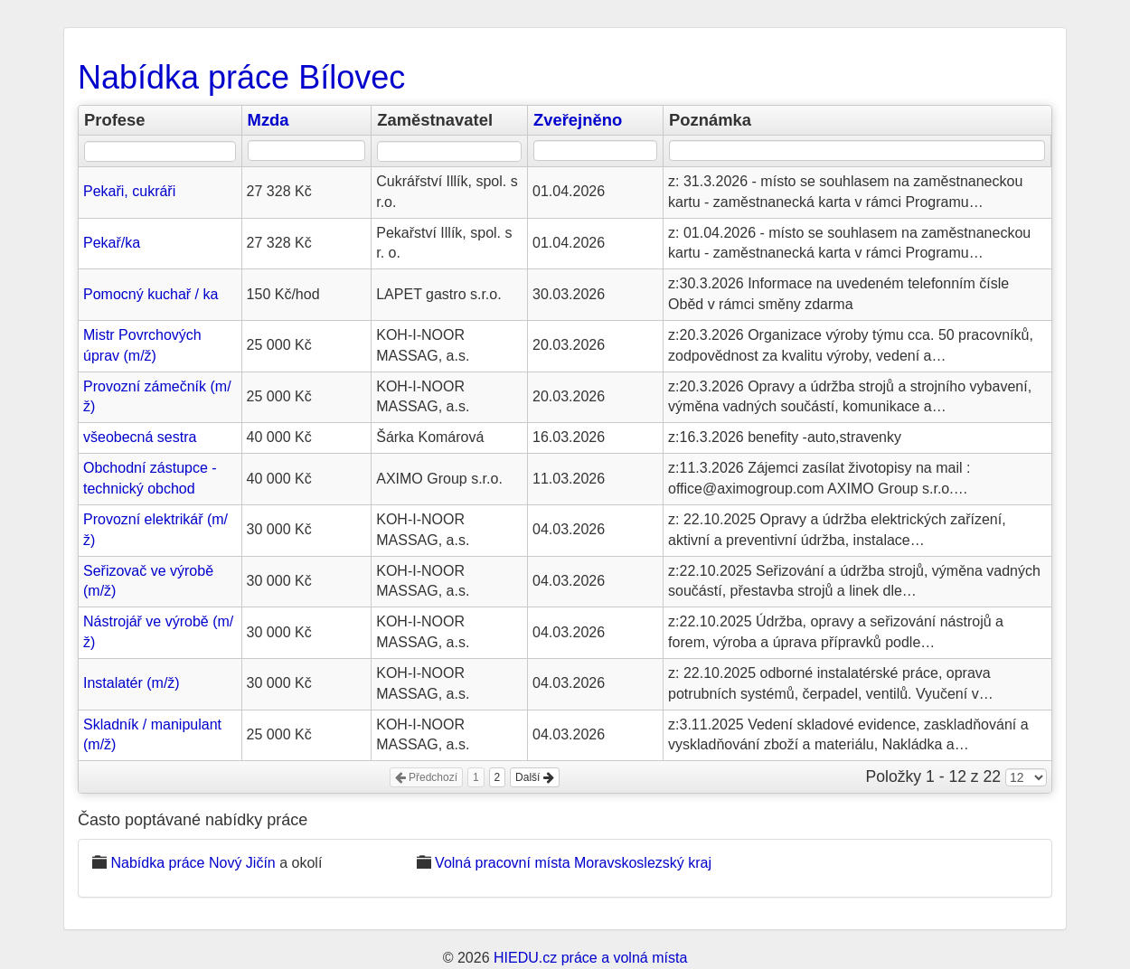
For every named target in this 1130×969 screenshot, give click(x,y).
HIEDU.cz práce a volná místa (590, 957)
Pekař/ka (111, 242)
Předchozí (426, 777)
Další (534, 777)
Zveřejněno (577, 119)
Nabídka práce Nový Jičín (192, 862)
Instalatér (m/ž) (131, 683)
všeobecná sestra (139, 437)
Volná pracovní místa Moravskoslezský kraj (573, 862)
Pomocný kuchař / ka (150, 294)
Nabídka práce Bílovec (241, 77)
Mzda (268, 119)
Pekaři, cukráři (129, 191)
